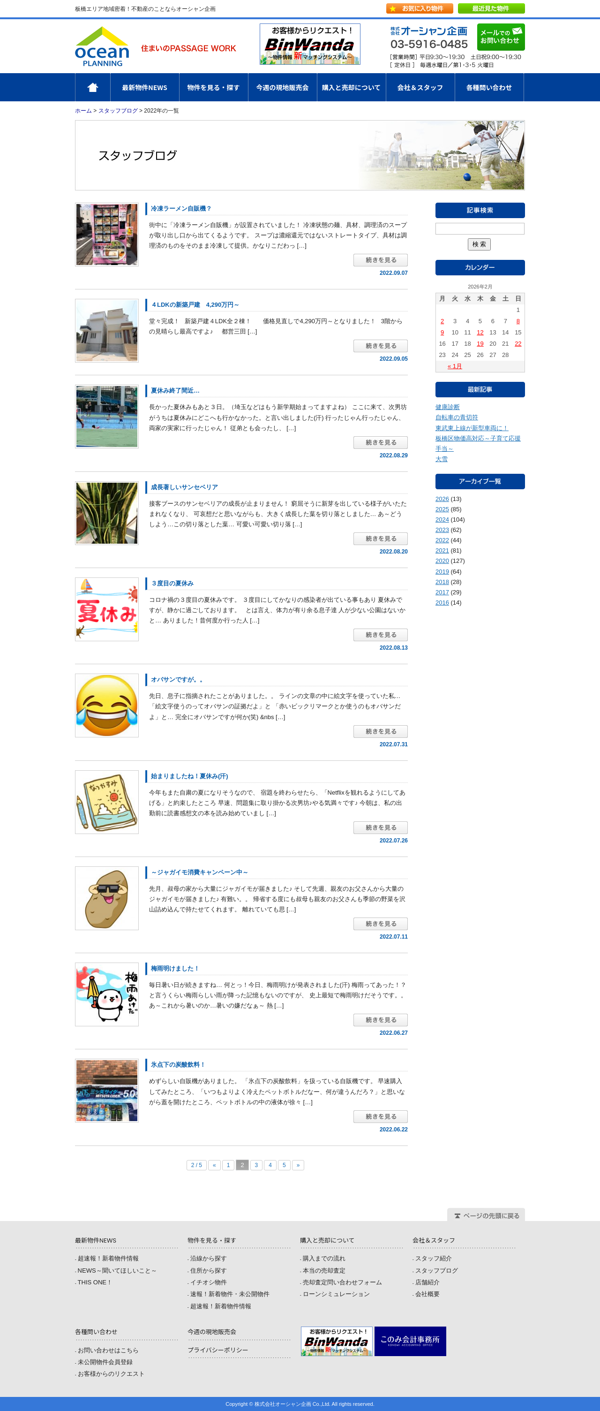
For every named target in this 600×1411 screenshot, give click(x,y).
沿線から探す (208, 1258)
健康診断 (447, 406)
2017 (442, 592)
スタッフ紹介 (433, 1258)
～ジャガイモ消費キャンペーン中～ (199, 872)
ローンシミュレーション (336, 1293)
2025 (442, 509)
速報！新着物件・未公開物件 (230, 1293)
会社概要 (427, 1293)
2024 (442, 519)
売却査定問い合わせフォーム (342, 1282)
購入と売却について (351, 87)
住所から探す (208, 1270)
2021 (442, 550)
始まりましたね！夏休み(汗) (189, 776)
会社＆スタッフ (420, 87)
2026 (442, 498)
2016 (442, 602)
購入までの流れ (324, 1258)
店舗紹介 (427, 1282)
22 (518, 343)
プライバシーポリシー (218, 1350)
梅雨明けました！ (175, 968)
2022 (442, 540)
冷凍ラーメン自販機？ (181, 208)
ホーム (110, 87)
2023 (442, 529)
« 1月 (455, 366)
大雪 (441, 459)
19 (480, 343)
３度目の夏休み (172, 583)
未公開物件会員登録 (105, 1361)
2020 (442, 560)
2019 (442, 571)
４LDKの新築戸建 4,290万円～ (195, 304)
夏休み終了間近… (175, 390)
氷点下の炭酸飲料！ (178, 1064)
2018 (442, 581)
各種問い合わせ (489, 87)
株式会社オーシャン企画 (155, 46)
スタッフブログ (118, 110)
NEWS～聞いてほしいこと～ (117, 1270)
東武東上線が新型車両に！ (472, 428)
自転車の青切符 (456, 417)
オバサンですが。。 (178, 679)
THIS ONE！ (95, 1282)
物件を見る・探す (214, 87)
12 (480, 332)
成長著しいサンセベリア (184, 487)
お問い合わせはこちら (108, 1350)
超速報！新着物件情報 (108, 1258)
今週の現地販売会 (282, 87)
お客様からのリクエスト (111, 1373)
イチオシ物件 (208, 1282)
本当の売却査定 (324, 1270)
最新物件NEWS (144, 87)
